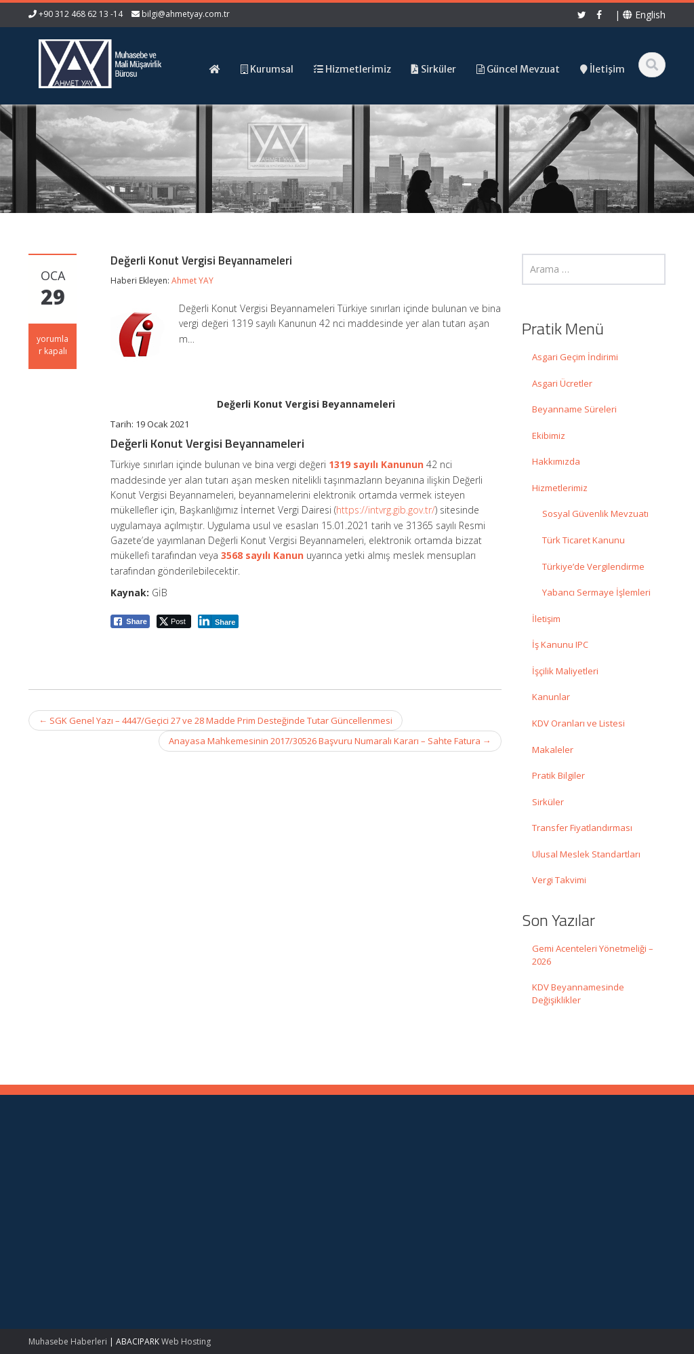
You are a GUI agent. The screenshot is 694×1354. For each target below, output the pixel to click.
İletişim (546, 619)
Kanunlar (551, 697)
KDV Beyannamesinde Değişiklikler (578, 993)
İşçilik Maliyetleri (565, 671)
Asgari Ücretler (562, 383)
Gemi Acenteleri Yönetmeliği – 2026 (592, 954)
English (644, 14)
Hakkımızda (556, 461)
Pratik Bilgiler (558, 775)
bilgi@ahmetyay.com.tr (186, 14)
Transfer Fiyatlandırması (582, 827)
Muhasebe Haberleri (67, 1341)
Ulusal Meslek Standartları (586, 854)
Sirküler (548, 802)
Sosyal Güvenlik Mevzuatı (595, 513)
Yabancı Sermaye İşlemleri (596, 592)
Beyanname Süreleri (574, 409)
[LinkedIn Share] (218, 621)
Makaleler (552, 749)
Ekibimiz (548, 435)
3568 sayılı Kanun (262, 555)
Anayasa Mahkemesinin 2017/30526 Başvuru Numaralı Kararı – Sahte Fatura (330, 741)
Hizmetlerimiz (560, 488)
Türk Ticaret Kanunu (583, 540)
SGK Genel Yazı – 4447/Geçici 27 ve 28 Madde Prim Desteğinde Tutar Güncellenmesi (215, 720)
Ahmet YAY (192, 280)
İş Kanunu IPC (560, 644)
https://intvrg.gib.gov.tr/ (385, 509)
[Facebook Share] (130, 621)
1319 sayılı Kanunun (376, 464)
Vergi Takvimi (559, 880)
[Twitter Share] (174, 621)
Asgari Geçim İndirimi (575, 357)
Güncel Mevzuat (407, 1208)
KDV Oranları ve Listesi (578, 723)
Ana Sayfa (395, 1170)
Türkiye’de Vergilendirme (593, 566)
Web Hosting (186, 1341)
